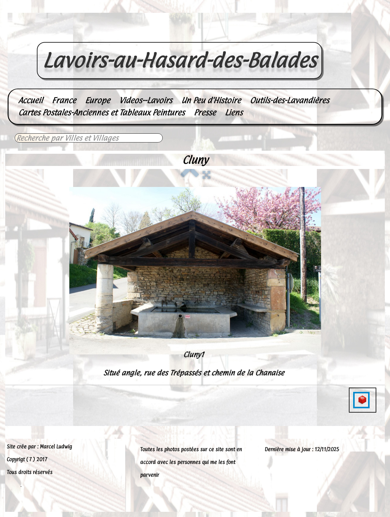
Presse (205, 112)
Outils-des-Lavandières (289, 100)
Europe (97, 100)
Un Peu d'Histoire (211, 100)
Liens (234, 112)
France (64, 100)
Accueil (30, 100)
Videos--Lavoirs (145, 100)
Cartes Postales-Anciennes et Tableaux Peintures (101, 112)
